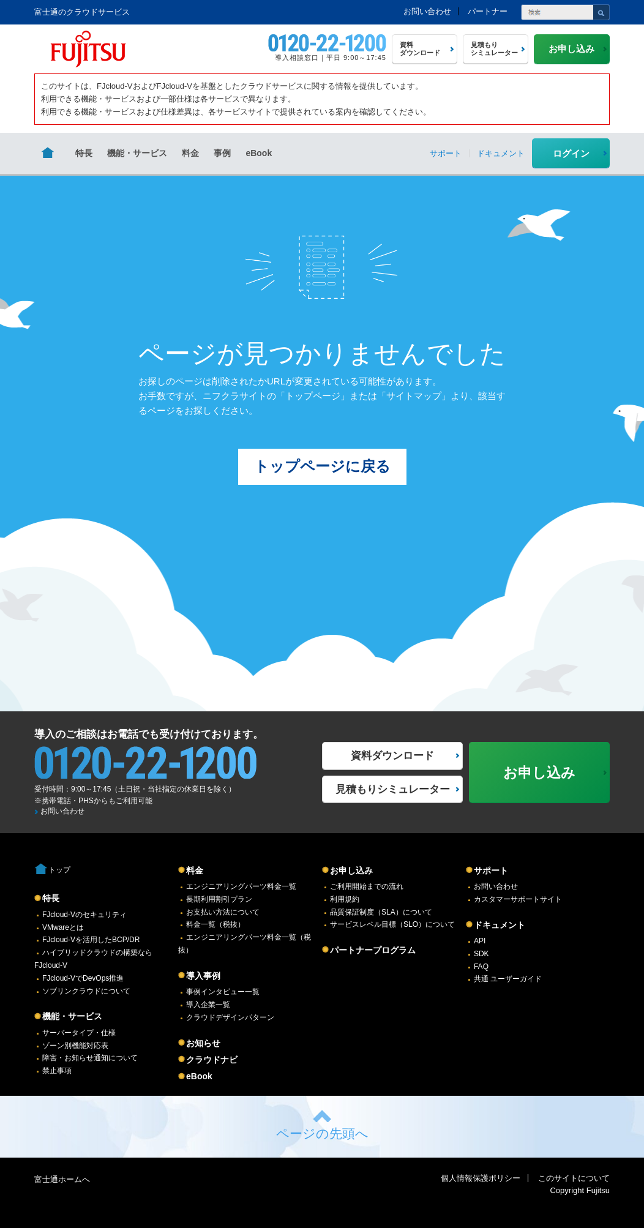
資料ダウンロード (392, 756)
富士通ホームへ (62, 1179)
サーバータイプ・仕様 (79, 1032)
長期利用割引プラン (219, 899)
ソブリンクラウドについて (86, 991)
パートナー (487, 11)
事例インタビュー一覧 (223, 991)
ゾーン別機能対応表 (75, 1045)
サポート (491, 870)
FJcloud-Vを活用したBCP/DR (91, 939)
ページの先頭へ (322, 1133)
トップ (59, 870)
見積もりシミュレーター (392, 789)
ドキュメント (499, 925)
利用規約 (344, 899)
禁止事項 (57, 1070)
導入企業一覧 (208, 1004)
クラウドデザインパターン (230, 1017)
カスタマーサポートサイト (518, 899)
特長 (83, 153)
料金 (190, 153)
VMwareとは (63, 927)
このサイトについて (574, 1178)
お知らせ (203, 1043)
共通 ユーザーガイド (508, 979)
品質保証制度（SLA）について (381, 912)
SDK (481, 953)
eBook (258, 153)
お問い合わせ (427, 11)
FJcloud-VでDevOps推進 (83, 978)
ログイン (571, 153)
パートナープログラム (373, 950)
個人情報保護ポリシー (480, 1178)
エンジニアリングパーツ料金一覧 (241, 886)
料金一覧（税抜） (215, 924)
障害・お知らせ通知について (90, 1058)
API (479, 941)
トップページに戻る (322, 466)
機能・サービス (137, 153)
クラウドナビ (212, 1060)
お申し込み (351, 870)
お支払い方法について (223, 912)
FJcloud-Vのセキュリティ (84, 914)
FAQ (481, 966)
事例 (222, 153)
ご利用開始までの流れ (366, 886)
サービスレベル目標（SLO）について (392, 924)
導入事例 (203, 976)
